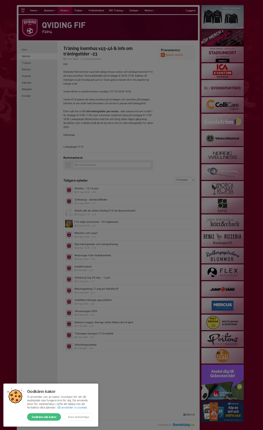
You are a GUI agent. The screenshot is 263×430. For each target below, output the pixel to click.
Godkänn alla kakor (44, 417)
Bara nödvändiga (78, 417)
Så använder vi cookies (72, 407)
